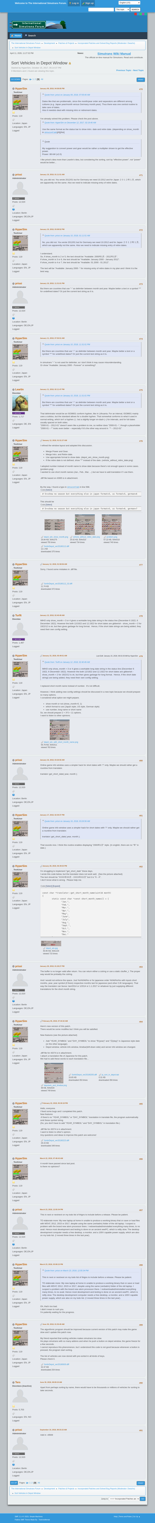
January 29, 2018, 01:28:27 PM (52, 966)
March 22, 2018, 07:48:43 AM (51, 1158)
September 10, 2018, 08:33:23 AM (53, 1430)
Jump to (104, 1499)
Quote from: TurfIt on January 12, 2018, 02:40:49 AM (67, 662)
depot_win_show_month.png (54, 537)
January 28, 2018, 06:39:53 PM (55, 866)
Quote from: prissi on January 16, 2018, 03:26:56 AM (67, 821)
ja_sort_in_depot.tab (109, 1075)
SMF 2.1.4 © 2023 (22, 1516)
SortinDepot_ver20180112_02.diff (56, 584)
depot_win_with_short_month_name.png (59, 742)
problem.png (110, 537)
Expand (56, 886)
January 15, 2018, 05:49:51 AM (55, 656)
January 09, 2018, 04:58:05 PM (52, 88)
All (42, 79)
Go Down (15, 79)
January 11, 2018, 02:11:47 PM (52, 389)
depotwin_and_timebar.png (54, 1085)
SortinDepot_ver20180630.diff (55, 1364)
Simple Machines (36, 1516)
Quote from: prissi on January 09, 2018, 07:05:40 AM (67, 95)
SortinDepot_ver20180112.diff (55, 546)
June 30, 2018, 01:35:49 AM (53, 1324)
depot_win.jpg (50, 948)
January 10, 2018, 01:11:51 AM (52, 174)
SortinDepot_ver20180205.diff (83, 1075)
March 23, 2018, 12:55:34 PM (51, 1209)
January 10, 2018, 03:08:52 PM (52, 229)
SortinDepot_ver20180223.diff (55, 1140)
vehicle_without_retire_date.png (85, 537)
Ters (18, 1382)
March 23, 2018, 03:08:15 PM (51, 1264)
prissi (18, 174)
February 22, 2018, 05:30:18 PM (55, 1103)
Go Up (14, 1483)
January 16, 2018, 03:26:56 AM (52, 760)
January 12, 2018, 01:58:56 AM (55, 564)
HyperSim (21, 88)
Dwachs (131, 43)
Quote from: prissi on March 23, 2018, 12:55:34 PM (66, 1271)
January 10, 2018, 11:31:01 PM (52, 283)
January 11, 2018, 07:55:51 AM (52, 338)
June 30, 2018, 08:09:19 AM (51, 1382)
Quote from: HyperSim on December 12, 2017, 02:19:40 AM (70, 123)
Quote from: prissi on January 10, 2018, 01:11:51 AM (67, 236)
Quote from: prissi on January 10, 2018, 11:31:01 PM (67, 344)
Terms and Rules (125, 1516)
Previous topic (123, 70)
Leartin (19, 389)
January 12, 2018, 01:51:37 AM (55, 440)
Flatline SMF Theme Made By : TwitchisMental (32, 1520)
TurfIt (18, 615)
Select (48, 490)
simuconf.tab (50, 132)
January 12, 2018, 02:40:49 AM (52, 615)
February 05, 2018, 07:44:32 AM (55, 1021)
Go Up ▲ (136, 1516)
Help (115, 1516)
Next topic (138, 70)
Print (140, 80)
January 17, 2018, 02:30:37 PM (52, 815)
